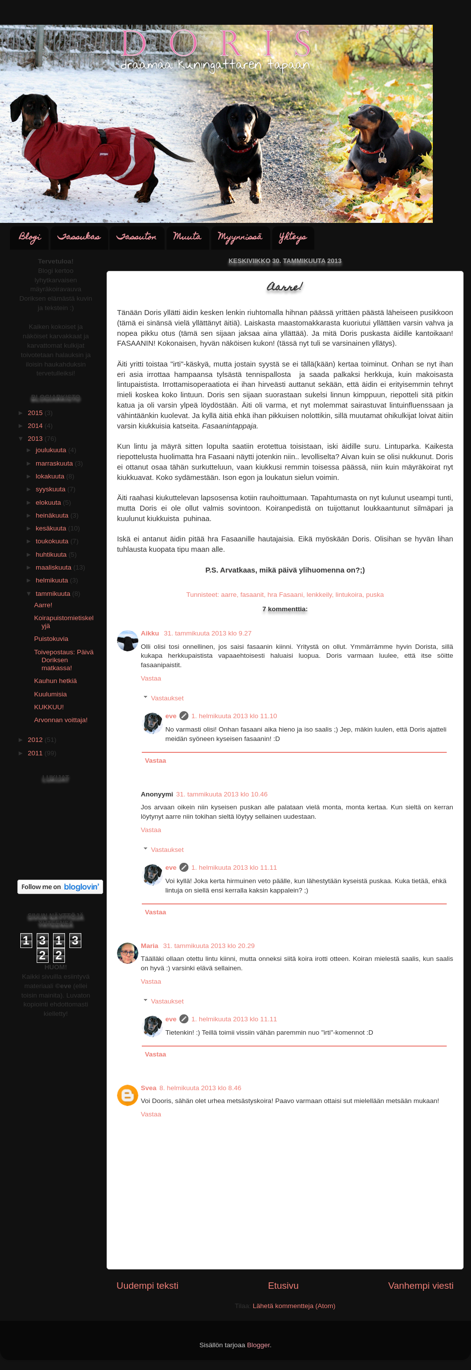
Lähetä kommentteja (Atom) (294, 1306)
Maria (150, 945)
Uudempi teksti (147, 1285)
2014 (36, 425)
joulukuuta (52, 450)
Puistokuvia (51, 638)
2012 (36, 739)
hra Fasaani (285, 594)
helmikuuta (53, 580)
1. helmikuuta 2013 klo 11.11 (234, 867)
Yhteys (293, 238)
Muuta (187, 238)
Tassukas (79, 238)
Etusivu (283, 1285)
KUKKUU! (49, 707)
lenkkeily (319, 594)
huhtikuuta (52, 554)
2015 (36, 413)
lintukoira (349, 594)
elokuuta (49, 502)
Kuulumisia (50, 694)
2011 (36, 753)
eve (171, 716)
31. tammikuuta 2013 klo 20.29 (209, 945)
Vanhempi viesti (421, 1285)
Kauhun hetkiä (55, 681)
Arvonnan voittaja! (61, 720)
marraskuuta (55, 463)
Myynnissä (240, 238)
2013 (36, 438)
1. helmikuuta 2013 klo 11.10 (234, 716)
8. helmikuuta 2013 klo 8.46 (200, 1088)
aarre (229, 594)
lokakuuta (51, 476)
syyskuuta (51, 489)
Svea (149, 1088)
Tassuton (137, 238)
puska (375, 594)
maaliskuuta (54, 567)
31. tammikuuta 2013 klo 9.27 (208, 633)
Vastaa (151, 678)
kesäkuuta (52, 528)
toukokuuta (53, 541)
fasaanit (252, 594)
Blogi (30, 238)
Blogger (258, 1345)
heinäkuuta (53, 515)
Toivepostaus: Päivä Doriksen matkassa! (64, 660)
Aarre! (43, 605)
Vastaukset (167, 698)
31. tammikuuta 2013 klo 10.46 (222, 794)
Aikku (151, 633)
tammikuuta (54, 593)
